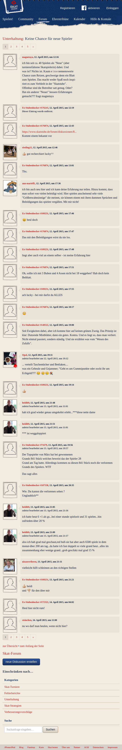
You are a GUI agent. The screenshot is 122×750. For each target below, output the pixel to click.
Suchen (50, 729)
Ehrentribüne (60, 19)
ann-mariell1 (28, 183)
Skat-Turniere (12, 686)
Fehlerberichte (12, 693)
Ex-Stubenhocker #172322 (35, 602)
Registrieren (67, 8)
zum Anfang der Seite (32, 646)
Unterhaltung (13, 39)
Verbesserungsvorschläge (18, 712)
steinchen (27, 620)
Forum (43, 19)
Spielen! (8, 19)
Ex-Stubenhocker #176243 (35, 107)
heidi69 (25, 402)
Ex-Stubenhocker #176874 (35, 125)
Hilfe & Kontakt (100, 19)
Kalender (79, 19)
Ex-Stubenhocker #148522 (35, 325)
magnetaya (27, 57)
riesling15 (27, 147)
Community (25, 19)
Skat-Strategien (12, 705)
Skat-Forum (12, 653)
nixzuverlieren (29, 561)
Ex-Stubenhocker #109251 (35, 213)
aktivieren (91, 9)
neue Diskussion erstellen (21, 661)
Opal (24, 355)
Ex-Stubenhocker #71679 (34, 445)
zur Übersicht (10, 646)
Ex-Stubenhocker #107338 (35, 485)
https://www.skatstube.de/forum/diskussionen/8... (49, 131)
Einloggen (112, 8)
